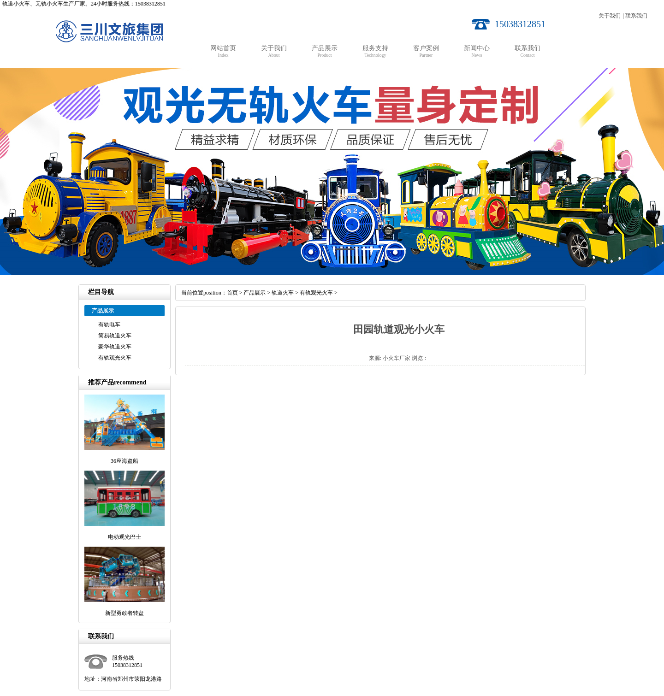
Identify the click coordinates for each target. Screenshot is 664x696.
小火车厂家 (396, 358)
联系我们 (636, 15)
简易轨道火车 (114, 335)
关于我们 (610, 15)
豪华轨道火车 (114, 346)
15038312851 (520, 24)
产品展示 (254, 292)
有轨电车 (109, 324)
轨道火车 (283, 292)
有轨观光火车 (114, 357)
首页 (232, 292)
